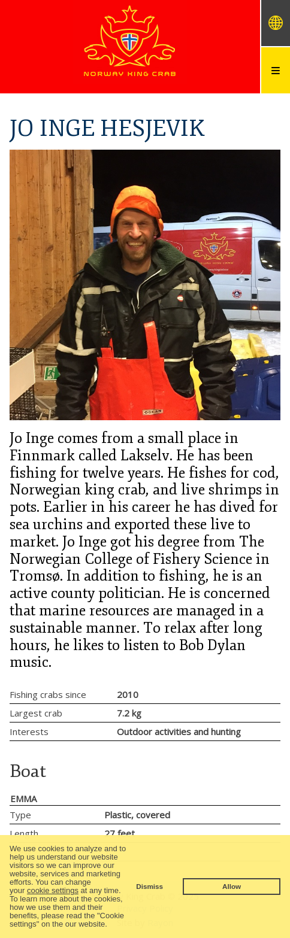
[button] (111, 925)
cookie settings (52, 890)
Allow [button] (231, 886)
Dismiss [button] (149, 886)
